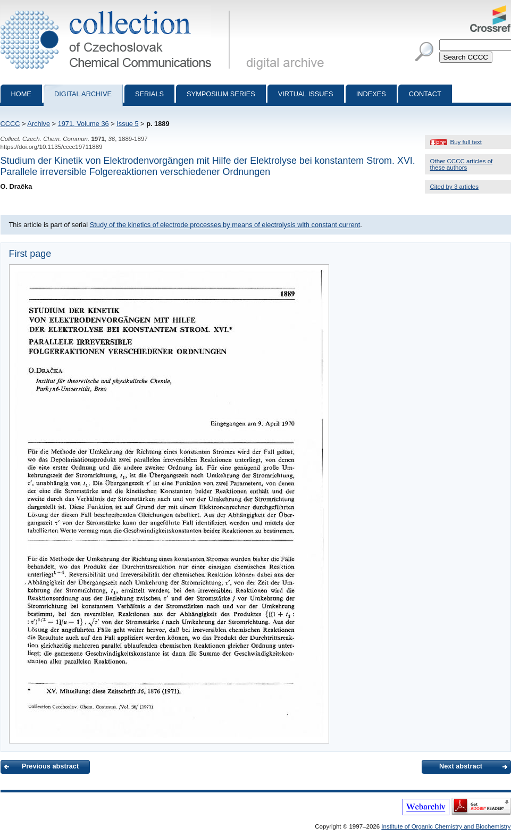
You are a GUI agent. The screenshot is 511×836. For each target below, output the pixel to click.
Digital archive (83, 94)
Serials (149, 94)
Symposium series (221, 94)
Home (21, 94)
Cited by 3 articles (454, 186)
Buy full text (466, 142)
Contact (425, 94)
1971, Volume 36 (83, 124)
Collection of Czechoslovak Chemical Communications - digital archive (117, 9)
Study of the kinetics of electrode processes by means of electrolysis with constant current (225, 225)
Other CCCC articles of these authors (461, 164)
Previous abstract (50, 766)
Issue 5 (127, 124)
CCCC (10, 124)
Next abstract (460, 766)
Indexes (371, 94)
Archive (38, 124)
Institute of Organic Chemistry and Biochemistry (445, 826)
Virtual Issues (305, 94)
